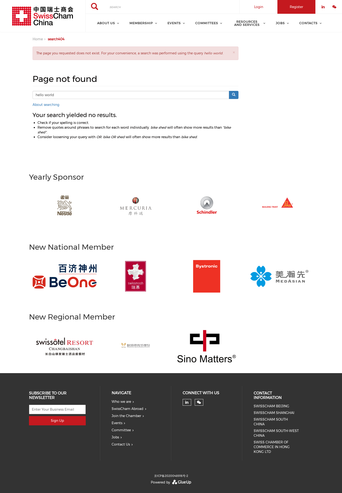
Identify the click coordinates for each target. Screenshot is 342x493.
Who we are (121, 401)
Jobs (115, 437)
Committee (121, 430)
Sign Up (57, 420)
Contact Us (121, 444)
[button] (234, 52)
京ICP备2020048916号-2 (171, 476)
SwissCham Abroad (127, 409)
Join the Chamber (126, 416)
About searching (46, 105)
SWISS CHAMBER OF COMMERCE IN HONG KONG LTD (272, 447)
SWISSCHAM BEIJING (271, 406)
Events (117, 423)
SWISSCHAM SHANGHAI (274, 413)
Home (38, 39)
